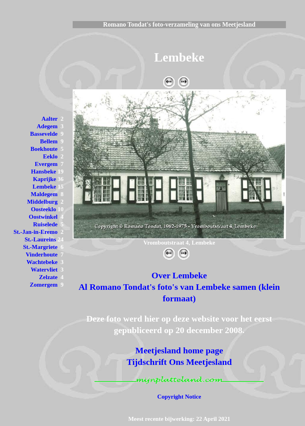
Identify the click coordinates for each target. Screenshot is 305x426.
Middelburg (42, 202)
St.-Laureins (40, 239)
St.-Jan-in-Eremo (36, 232)
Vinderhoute (42, 254)
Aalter (49, 119)
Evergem (46, 164)
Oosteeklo (43, 209)
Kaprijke (44, 179)
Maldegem (44, 194)
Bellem (49, 141)
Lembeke (44, 186)
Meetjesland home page (179, 350)
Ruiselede (45, 224)
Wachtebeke (42, 262)
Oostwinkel (43, 217)
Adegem (47, 126)
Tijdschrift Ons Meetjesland (179, 362)
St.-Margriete (40, 247)
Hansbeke (43, 171)
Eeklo (50, 156)
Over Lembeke (179, 275)
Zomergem (44, 284)
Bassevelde (44, 134)
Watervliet (44, 269)
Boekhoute (44, 149)
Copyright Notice (179, 396)
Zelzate (48, 277)
